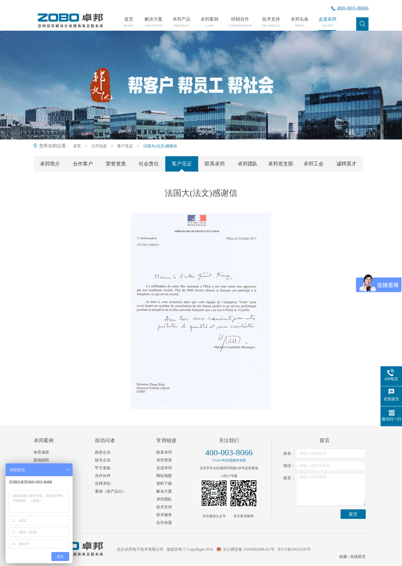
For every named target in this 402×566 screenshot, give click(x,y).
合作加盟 (164, 523)
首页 (129, 22)
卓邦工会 (313, 164)
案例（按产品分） (110, 491)
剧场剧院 (41, 460)
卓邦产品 (181, 22)
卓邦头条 (299, 22)
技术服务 (164, 515)
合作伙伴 (103, 476)
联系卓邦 (215, 164)
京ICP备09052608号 (294, 549)
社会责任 (149, 164)
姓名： (289, 453)
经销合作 (240, 22)
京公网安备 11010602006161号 (248, 549)
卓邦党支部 (280, 164)
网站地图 (164, 476)
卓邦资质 (164, 460)
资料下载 (164, 483)
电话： (289, 466)
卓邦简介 (50, 164)
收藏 (343, 557)
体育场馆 (41, 452)
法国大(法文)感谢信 (160, 146)
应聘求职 (103, 483)
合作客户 (83, 164)
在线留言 (358, 557)
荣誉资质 (116, 164)
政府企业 (103, 452)
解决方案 (153, 22)
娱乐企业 (103, 460)
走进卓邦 (327, 22)
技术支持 (271, 22)
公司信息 (99, 146)
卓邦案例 (209, 22)
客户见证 (125, 146)
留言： (289, 478)
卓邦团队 (248, 164)
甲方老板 (103, 468)
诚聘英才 (346, 164)
